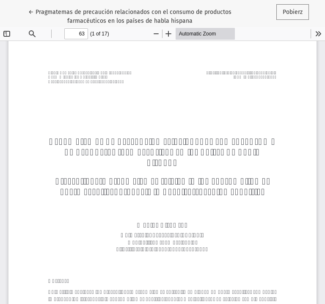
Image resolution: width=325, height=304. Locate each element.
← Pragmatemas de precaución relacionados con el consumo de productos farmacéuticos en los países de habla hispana (129, 15)
